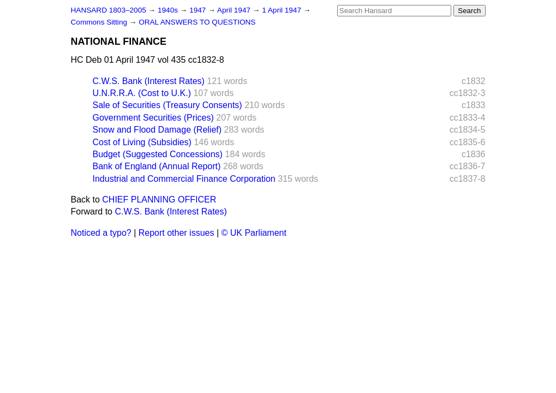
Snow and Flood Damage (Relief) (157, 129)
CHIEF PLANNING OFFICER (159, 199)
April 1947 (235, 10)
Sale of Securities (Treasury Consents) (167, 105)
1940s (169, 10)
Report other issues (176, 232)
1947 (198, 10)
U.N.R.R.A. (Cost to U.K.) (142, 93)
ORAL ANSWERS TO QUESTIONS (197, 22)
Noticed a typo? (101, 232)
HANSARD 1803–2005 (108, 10)
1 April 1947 (282, 10)
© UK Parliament (254, 232)
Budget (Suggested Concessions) (158, 154)
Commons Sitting (100, 22)
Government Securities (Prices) (153, 117)
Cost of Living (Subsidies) (142, 142)
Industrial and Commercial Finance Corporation (184, 178)
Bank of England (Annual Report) (157, 166)
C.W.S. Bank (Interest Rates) (149, 81)
